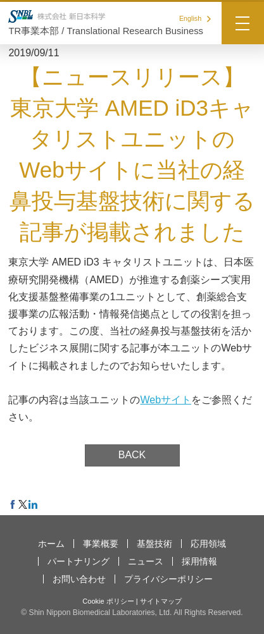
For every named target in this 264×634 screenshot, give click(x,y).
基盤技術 (154, 544)
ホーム (51, 544)
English (195, 18)
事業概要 (100, 544)
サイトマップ (161, 601)
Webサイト (165, 399)
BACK (132, 454)
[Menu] (243, 23)
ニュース (145, 561)
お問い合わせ (79, 579)
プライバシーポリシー (168, 579)
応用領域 (208, 544)
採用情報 (199, 561)
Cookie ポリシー (108, 601)
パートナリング (78, 561)
